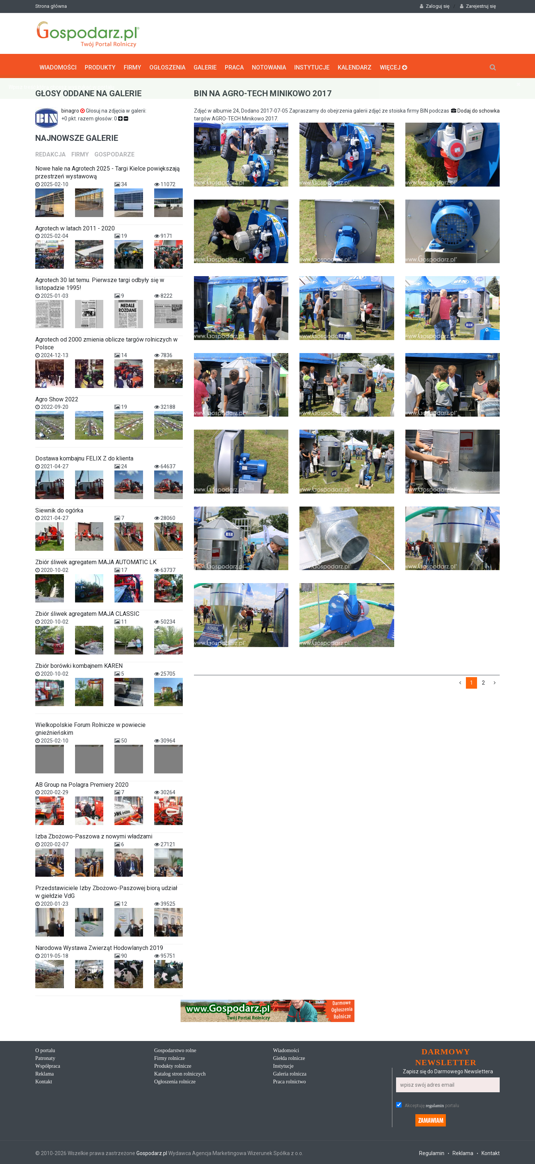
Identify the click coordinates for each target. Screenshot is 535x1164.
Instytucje (312, 65)
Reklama (44, 1072)
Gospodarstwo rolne (175, 1049)
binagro (73, 109)
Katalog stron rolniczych (179, 1072)
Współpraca (47, 1064)
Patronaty (45, 1057)
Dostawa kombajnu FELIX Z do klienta (84, 456)
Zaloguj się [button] (435, 6)
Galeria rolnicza (290, 1072)
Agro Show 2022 (56, 397)
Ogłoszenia (167, 65)
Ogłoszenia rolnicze (175, 1080)
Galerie (205, 65)
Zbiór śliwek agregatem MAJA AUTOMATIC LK (95, 560)
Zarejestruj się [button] (478, 6)
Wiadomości (58, 65)
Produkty (100, 65)
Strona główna (51, 6)
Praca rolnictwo (289, 1080)
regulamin (435, 1104)
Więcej (393, 65)
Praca (234, 65)
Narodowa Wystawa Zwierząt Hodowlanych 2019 (99, 946)
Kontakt (43, 1080)
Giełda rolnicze (289, 1057)
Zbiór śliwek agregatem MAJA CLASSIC (87, 612)
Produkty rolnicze (172, 1064)
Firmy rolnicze (169, 1057)
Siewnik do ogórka (59, 508)
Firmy (132, 65)
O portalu (45, 1049)
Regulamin (431, 1152)
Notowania (269, 65)
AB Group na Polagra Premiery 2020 (82, 782)
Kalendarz (355, 65)
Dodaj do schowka (475, 109)
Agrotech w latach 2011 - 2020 (75, 226)
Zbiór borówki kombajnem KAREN (79, 663)
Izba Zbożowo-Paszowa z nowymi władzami (93, 834)
